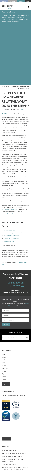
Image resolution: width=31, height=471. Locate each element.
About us (4, 365)
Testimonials (5, 368)
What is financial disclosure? (11, 235)
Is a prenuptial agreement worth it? (12, 232)
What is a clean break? (9, 230)
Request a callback (11, 292)
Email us (24, 292)
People (3, 362)
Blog (7, 86)
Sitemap (4, 379)
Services (4, 357)
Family (21, 109)
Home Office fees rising (9, 464)
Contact (4, 376)
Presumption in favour (9, 241)
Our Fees (4, 360)
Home (3, 86)
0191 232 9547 (13, 15)
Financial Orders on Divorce (11, 238)
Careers (4, 371)
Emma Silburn (19, 262)
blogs (3, 17)
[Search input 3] (13, 337)
